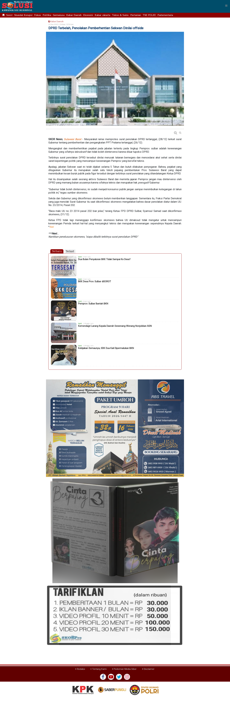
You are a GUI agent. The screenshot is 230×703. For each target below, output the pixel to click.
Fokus (37, 15)
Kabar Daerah (73, 15)
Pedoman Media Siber (124, 669)
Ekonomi (88, 15)
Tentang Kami (99, 669)
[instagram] (127, 677)
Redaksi (80, 669)
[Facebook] (103, 677)
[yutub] (111, 677)
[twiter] (119, 677)
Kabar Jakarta (102, 15)
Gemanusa (59, 15)
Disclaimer (148, 669)
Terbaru (57, 251)
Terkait (70, 251)
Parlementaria (165, 15)
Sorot (9, 15)
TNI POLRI (149, 15)
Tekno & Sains (120, 15)
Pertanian (135, 15)
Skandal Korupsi (23, 15)
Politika (47, 15)
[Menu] (226, 5)
